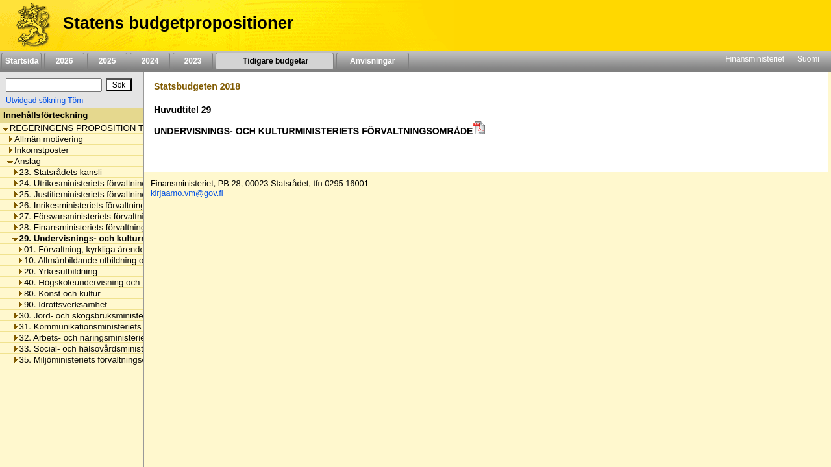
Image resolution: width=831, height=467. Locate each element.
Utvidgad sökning (36, 100)
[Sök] (54, 85)
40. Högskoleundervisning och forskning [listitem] (97, 282)
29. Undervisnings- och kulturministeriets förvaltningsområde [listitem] (142, 238)
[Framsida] (28, 25)
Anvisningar (372, 61)
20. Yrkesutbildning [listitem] (57, 271)
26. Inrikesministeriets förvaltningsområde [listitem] (95, 205)
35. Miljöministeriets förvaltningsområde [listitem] (91, 360)
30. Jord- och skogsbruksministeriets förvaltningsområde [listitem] (124, 315)
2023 (193, 61)
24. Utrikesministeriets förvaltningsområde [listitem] (96, 183)
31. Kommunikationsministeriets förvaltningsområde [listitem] (114, 326)
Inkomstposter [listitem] (38, 150)
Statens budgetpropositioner (178, 22)
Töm (75, 100)
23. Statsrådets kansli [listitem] (57, 172)
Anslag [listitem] (24, 161)
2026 (64, 61)
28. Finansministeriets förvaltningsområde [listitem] (96, 227)
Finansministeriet (754, 59)
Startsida (21, 61)
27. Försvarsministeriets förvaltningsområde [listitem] (100, 216)
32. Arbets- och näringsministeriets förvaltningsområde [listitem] (120, 337)
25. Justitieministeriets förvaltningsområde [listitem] (96, 194)
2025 (107, 61)
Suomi (808, 59)
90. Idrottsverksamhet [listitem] (62, 304)
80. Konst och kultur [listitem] (59, 293)
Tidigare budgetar (274, 61)
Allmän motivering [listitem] (45, 139)
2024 (150, 61)
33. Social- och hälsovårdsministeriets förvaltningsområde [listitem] (126, 348)
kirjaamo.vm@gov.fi (187, 193)
